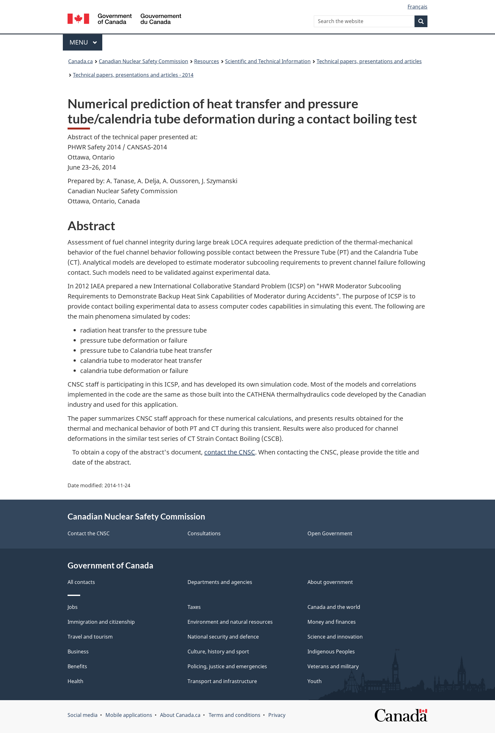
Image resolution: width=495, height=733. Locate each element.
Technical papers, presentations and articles (369, 61)
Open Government (329, 533)
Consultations (204, 533)
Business (78, 651)
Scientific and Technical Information (268, 61)
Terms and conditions (234, 715)
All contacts (81, 582)
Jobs (73, 607)
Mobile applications (128, 715)
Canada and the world (333, 607)
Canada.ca (80, 61)
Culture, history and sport (218, 651)
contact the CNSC (229, 452)
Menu (83, 42)
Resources (206, 61)
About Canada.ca (180, 715)
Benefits (77, 666)
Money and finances (331, 621)
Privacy (276, 715)
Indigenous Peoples (331, 651)
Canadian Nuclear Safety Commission (143, 61)
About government (330, 582)
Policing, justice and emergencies (227, 666)
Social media (83, 715)
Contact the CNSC (89, 533)
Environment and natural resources (230, 621)
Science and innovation (335, 636)
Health (75, 681)
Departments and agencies (220, 582)
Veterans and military (333, 666)
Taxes (194, 607)
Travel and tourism (90, 636)
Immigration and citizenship (101, 621)
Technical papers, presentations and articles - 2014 (133, 74)
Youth (314, 681)
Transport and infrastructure (222, 681)
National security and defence (223, 636)
